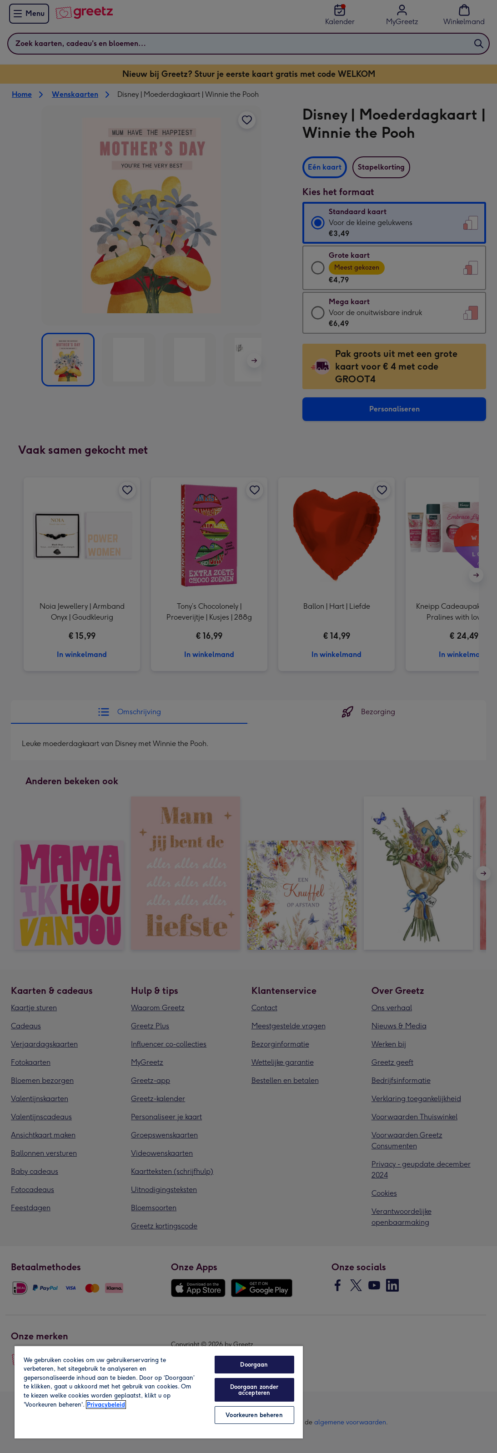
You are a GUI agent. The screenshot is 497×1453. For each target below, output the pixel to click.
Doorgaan (254, 1364)
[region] (159, 1391)
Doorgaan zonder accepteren (254, 1389)
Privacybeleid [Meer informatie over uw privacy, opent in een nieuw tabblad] (106, 1404)
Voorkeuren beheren (254, 1415)
